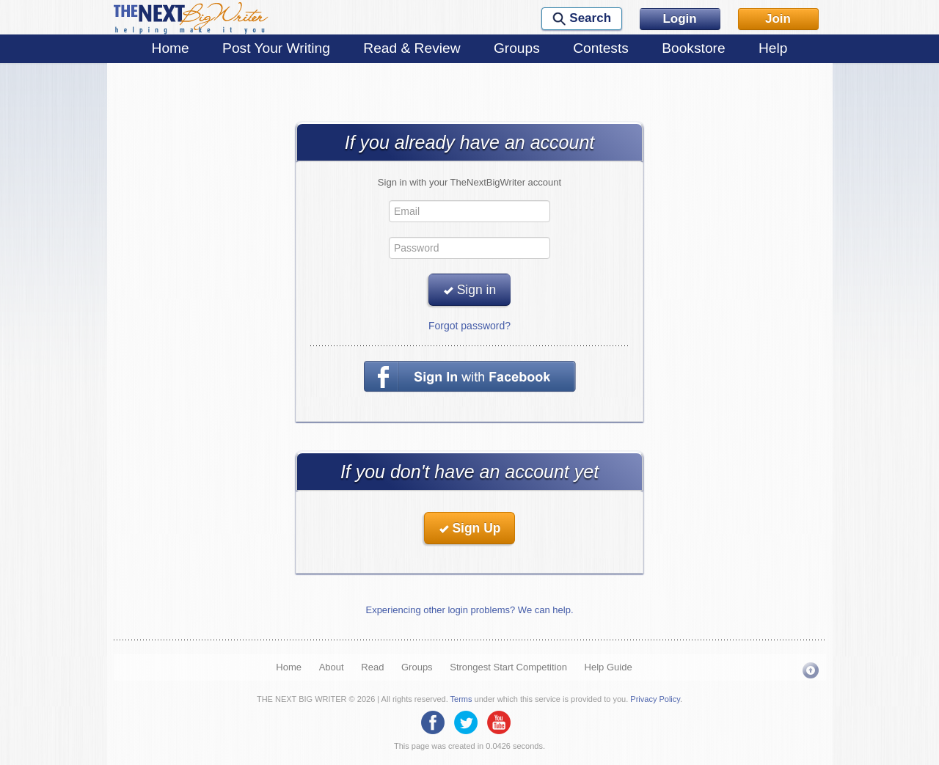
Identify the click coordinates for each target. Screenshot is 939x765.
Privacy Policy (655, 699)
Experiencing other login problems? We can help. (469, 609)
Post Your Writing (276, 48)
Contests (601, 48)
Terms (461, 699)
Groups (517, 48)
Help (773, 48)
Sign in (469, 289)
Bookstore (693, 48)
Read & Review (411, 48)
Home (170, 48)
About (331, 667)
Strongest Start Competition (508, 667)
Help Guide (608, 667)
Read (372, 667)
